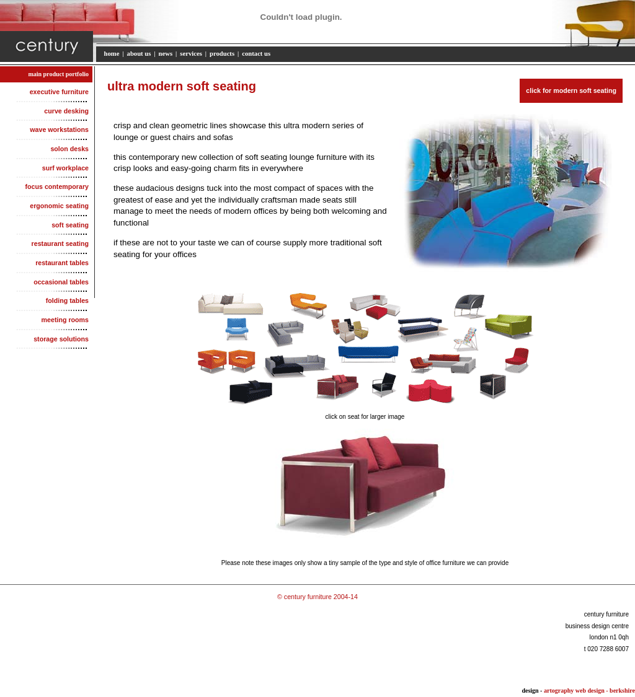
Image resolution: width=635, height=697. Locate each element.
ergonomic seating (61, 205)
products (222, 53)
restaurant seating (62, 243)
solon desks (71, 148)
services (191, 53)
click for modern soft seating (571, 90)
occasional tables (62, 282)
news (166, 53)
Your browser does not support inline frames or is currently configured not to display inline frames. (365, 484)
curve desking (68, 111)
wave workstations (61, 129)
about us (139, 53)
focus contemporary (58, 186)
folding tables (69, 300)
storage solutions (62, 339)
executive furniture (61, 91)
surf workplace (67, 168)
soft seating (71, 225)
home (112, 53)
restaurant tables (63, 262)
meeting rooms (67, 319)
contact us (256, 53)
